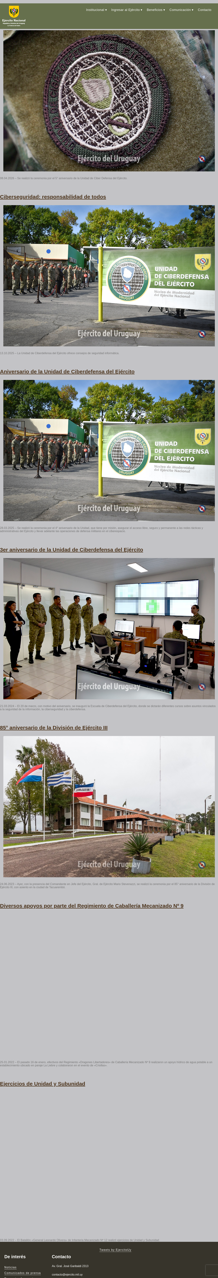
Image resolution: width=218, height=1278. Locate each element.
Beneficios (154, 6)
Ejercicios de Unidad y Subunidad (42, 1057)
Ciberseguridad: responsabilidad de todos (53, 187)
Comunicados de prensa (22, 1245)
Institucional (95, 6)
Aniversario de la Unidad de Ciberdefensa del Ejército (67, 358)
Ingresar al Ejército (125, 6)
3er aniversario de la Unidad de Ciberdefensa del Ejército (71, 533)
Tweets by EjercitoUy (115, 1222)
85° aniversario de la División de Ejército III (54, 708)
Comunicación (180, 6)
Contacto (204, 6)
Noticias (10, 1240)
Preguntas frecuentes (20, 1251)
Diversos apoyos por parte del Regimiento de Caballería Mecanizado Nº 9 (91, 883)
